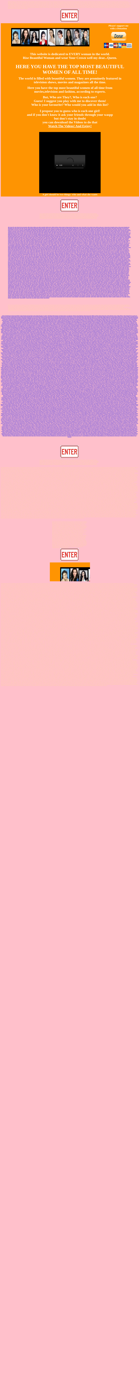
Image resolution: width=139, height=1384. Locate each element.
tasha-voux (69, 292)
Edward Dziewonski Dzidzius (21, 344)
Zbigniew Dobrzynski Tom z (30, 435)
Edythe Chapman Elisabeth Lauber (80, 344)
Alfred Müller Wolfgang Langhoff (107, 318)
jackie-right (123, 255)
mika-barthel (102, 274)
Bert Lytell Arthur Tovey (46, 325)
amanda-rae (53, 229)
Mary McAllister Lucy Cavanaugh (60, 395)
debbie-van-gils (103, 246)
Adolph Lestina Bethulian (78, 315)
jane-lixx (99, 256)
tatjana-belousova (75, 292)
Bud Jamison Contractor (59, 329)
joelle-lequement (28, 259)
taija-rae (96, 291)
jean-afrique (29, 257)
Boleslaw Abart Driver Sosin (92, 328)
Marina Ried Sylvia (114, 393)
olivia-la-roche (30, 279)
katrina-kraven (89, 261)
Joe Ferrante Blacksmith (109, 376)
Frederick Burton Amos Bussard (86, 352)
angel (59, 230)
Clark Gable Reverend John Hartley (117, 334)
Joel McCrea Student (128, 376)
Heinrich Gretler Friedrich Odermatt (48, 364)
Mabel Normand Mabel (85, 389)
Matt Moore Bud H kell (27, 396)
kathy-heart (58, 261)
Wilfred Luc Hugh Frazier (88, 430)
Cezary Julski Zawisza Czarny (13, 331)
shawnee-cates (24, 287)
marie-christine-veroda (87, 270)
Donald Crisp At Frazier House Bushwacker (73, 339)
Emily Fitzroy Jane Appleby (67, 347)
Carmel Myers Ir (88, 330)
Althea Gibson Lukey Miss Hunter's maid (110, 319)
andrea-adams (35, 230)
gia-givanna (27, 252)
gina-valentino (66, 252)
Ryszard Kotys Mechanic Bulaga (26, 415)
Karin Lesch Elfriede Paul (26, 381)
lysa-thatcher (72, 269)
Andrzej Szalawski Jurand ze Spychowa (66, 320)
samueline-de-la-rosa (19, 285)
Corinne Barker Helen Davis (31, 337)
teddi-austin (109, 292)
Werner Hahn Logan (17, 430)
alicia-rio (92, 228)
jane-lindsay (94, 256)
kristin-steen (38, 265)
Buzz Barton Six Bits (132, 329)
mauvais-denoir (24, 273)
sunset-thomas (86, 289)
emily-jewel (32, 250)
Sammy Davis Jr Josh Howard (128, 415)
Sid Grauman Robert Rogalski (127, 416)
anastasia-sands (29, 230)
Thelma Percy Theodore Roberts (47, 422)
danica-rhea (110, 245)
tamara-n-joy (121, 291)
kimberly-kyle (127, 263)
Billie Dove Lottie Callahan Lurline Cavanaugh (30, 326)
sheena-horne (41, 287)
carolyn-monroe (126, 238)
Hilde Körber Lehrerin (32, 367)
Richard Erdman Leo (110, 408)
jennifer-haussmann (91, 257)
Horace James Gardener (95, 367)
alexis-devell (36, 228)
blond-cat (85, 235)
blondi (88, 235)
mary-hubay (115, 272)
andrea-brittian (41, 230)
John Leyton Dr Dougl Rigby (81, 377)
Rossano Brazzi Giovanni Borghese (56, 413)
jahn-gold (46, 256)
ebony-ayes (38, 249)
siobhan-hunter (36, 288)
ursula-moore (22, 295)
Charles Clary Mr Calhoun (71, 331)
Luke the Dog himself (98, 388)
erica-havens (59, 250)
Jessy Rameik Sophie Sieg (108, 375)
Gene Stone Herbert (84, 353)
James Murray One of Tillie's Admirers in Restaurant (78, 372)
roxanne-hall (10, 284)
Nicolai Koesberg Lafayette (112, 401)
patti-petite (43, 281)
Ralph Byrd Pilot (72, 406)
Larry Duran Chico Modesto (108, 384)
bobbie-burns (107, 235)
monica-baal (98, 275)
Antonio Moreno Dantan (24, 322)
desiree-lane (84, 247)
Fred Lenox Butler (26, 352)
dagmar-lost (86, 245)
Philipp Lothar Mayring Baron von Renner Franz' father (38, 406)
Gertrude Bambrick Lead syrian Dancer (41, 357)
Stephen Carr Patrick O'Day (110, 418)
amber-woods (104, 229)
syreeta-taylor (68, 291)
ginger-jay (72, 252)
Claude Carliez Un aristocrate (7, 335)
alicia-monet (88, 228)
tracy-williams (96, 294)
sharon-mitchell (127, 286)
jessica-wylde (102, 258)
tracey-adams (67, 294)
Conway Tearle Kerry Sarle (19, 337)
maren (23, 270)
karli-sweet (116, 260)
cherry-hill (84, 240)
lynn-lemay (52, 269)
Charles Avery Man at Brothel (49, 331)
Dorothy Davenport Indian (21, 340)
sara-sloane (124, 285)
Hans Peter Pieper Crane (129, 360)
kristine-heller (33, 265)
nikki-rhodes (52, 278)
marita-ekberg (65, 272)
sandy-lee (52, 285)
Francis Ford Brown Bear (51, 350)
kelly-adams (28, 263)
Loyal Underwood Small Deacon (18, 388)
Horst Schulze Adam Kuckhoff (127, 367)
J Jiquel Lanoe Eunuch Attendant (8, 370)
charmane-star (37, 240)
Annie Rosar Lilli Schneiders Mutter (124, 321)
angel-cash (80, 230)
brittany (102, 236)
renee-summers (41, 283)
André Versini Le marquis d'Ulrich (38, 320)
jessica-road (96, 258)
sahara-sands (101, 284)
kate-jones (23, 261)
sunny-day (81, 289)
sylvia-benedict (42, 291)
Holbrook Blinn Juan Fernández (69, 367)
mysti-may (74, 276)
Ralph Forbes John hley (81, 406)
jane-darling (84, 256)
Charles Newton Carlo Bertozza (108, 332)
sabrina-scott (81, 284)
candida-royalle (115, 237)
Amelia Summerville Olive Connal (126, 319)
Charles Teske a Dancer (63, 333)
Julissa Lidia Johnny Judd (91, 380)
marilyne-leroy (24, 272)
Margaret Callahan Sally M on (94, 392)
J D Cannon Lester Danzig (43, 370)
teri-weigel (25, 293)
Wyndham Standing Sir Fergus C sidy (74, 434)
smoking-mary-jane (66, 288)
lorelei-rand (115, 268)
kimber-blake (108, 263)
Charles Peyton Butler (120, 332)
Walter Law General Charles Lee (130, 427)
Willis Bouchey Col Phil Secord (71, 433)
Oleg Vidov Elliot (120, 402)
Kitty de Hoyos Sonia (42, 384)
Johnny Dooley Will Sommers (73, 378)
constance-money (44, 244)
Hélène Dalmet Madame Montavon (69, 365)
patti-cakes (38, 281)
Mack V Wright (13, 390)
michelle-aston (58, 274)
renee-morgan (30, 283)
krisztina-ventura (44, 265)
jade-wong (42, 256)
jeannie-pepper (62, 257)
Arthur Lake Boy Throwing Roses (22, 323)
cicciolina (124, 241)
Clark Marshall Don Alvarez (131, 334)
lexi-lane (65, 267)
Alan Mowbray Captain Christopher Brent (75, 316)
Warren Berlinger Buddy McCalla (60, 429)
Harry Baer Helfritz (30, 361)
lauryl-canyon (123, 266)
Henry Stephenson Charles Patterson (45, 366)
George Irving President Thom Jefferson (116, 355)
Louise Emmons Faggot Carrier (127, 387)
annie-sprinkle (113, 231)
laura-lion (57, 266)
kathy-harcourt (52, 261)
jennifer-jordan (104, 257)
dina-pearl (62, 248)
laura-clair (47, 266)
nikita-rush (22, 278)
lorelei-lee (111, 268)
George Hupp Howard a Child (101, 355)
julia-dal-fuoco (88, 259)
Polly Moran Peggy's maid (63, 406)
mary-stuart (126, 272)
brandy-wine (30, 236)
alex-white (66, 228)
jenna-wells (84, 257)
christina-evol (79, 241)
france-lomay (74, 251)
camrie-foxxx (100, 237)
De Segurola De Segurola (46, 338)
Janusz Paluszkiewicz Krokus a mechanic (26, 374)
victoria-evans (25, 296)
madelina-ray (77, 269)
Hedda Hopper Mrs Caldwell (129, 362)
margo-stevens (39, 270)
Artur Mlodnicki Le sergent (71, 323)
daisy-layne (91, 245)
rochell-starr (110, 283)
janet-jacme (104, 256)
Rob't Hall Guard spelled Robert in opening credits (41, 412)
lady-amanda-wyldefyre (115, 265)
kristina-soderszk (26, 265)
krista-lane (100, 264)
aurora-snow (29, 233)
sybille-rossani (36, 291)
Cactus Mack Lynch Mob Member (24, 330)
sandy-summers (79, 285)
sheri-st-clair (73, 287)
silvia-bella (117, 287)
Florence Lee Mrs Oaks (120, 349)
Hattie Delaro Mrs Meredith (116, 362)
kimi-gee (21, 264)
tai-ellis (93, 291)
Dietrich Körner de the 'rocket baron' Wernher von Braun (17, 339)
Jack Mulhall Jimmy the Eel (108, 370)
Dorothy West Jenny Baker (113, 340)
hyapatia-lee (48, 255)
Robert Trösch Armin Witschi (123, 411)
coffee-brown (18, 244)
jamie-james (56, 256)
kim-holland (16, 264)
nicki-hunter (59, 277)
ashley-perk (94, 232)
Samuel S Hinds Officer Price (21, 416)
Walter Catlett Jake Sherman (90, 427)
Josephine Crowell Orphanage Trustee (92, 379)
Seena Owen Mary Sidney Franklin (100, 416)
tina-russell (25, 294)
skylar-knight (42, 288)
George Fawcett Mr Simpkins (35, 355)
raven (93, 282)
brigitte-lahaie (84, 236)
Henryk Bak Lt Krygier (86, 366)
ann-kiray (118, 231)
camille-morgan (94, 237)
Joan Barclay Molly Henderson (62, 376)
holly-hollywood (18, 255)
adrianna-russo (75, 227)
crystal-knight (17, 245)
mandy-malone (118, 269)
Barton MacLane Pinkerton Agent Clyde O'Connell (56, 324)
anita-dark (49, 231)
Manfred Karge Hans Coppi (18, 392)
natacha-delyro (11, 277)
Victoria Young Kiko (114, 425)
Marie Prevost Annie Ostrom (93, 393)
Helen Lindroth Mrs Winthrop (25, 365)
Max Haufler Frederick (106, 396)
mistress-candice (59, 275)
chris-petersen (31, 241)
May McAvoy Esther (38, 397)
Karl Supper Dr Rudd (71, 381)
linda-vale (124, 267)
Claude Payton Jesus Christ (19, 335)
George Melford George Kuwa (23, 356)
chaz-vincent (55, 240)
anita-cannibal (44, 231)
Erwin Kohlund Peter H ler (52, 348)
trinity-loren (112, 294)
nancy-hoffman (121, 276)
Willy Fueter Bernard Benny (91, 433)
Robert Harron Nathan (30, 411)
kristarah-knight (118, 264)
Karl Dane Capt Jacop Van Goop (38, 381)
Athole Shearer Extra (92, 323)
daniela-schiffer (122, 245)
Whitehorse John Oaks (54, 430)
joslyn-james (77, 259)
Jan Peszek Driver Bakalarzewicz (109, 372)
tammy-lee (18, 292)
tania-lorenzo (30, 292)
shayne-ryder (35, 287)
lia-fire (78, 267)
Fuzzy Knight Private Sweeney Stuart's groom (22, 353)
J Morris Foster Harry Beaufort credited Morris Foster (26, 370)
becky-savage (28, 235)
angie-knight (28, 231)
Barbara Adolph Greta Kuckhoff (103, 323)
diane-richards (26, 248)
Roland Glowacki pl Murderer (94, 412)
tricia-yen (108, 294)
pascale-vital (112, 279)
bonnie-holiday (113, 235)
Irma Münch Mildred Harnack (57, 369)
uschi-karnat (27, 295)
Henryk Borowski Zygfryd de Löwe (98, 366)
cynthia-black (60, 245)
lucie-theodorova (30, 269)
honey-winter (38, 255)
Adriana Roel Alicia (103, 315)
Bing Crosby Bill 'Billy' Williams (84, 326)
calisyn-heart (66, 237)
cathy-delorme (69, 239)
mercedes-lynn (21, 274)
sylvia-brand (54, 291)
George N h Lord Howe (35, 356)
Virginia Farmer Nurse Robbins (16, 426)
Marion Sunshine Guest (29, 394)
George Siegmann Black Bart (72, 356)
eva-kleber (117, 250)
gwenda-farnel (25, 254)
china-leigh (113, 240)
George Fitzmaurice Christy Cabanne (63, 355)
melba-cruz (79, 273)
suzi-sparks (21, 291)
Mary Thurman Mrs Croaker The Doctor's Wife (102, 395)
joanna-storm (10, 259)
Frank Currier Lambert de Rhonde (125, 350)
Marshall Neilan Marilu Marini (76, 394)
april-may (22, 232)
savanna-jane (45, 286)
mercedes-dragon (14, 274)
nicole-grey (85, 277)
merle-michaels (27, 274)
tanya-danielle (41, 292)
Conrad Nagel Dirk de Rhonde (105, 335)
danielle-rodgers (34, 246)
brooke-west (22, 237)
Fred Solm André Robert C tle (56, 352)
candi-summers (128, 237)
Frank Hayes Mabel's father (16, 351)
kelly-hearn (42, 263)
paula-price (65, 281)
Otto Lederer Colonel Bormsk (62, 403)
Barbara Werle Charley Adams (18, 324)
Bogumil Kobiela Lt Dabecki (67, 328)
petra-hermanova (100, 281)
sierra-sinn (98, 287)
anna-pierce (68, 231)
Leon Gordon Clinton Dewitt (58, 385)
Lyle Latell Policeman (128, 388)
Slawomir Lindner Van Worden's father (103, 417)
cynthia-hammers (73, 245)
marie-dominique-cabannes (106, 270)
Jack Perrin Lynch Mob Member (31, 371)
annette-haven (107, 231)
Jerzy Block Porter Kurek (59, 375)
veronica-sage (117, 295)
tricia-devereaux (102, 294)
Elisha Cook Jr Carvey (40, 346)
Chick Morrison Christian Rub (98, 333)
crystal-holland (11, 245)
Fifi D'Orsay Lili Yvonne (41, 349)
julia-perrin (109, 259)
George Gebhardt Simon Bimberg (78, 355)
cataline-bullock (33, 239)
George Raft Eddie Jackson (59, 356)
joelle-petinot (35, 259)
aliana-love (71, 228)
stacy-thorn (18, 289)
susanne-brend (103, 289)
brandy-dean (14, 236)
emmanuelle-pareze (39, 250)
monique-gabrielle (35, 276)
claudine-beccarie (105, 242)
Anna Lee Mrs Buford (123, 320)
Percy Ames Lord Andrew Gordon (61, 405)
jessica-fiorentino (73, 258)
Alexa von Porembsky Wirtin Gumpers (46, 318)
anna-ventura (74, 231)
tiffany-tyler (103, 293)
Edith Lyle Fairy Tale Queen (19, 343)
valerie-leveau (37, 295)
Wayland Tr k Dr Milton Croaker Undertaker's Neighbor (92, 429)
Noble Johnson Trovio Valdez (40, 402)
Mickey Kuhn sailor (130, 397)
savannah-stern (40, 286)
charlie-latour (17, 240)
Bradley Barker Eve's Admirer (7, 329)
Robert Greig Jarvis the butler (20, 411)
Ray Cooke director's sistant (15, 407)
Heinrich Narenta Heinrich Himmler (63, 364)
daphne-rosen (55, 246)
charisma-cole (11, 240)
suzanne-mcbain (119, 289)
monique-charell (20, 276)
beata (12, 235)
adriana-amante (62, 227)
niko (72, 278)
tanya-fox (46, 292)
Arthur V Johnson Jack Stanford (59, 323)
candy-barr (16, 238)
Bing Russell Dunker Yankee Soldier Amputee (100, 326)
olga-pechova (123, 278)
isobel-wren (109, 255)
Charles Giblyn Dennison (82, 331)
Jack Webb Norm (62, 371)
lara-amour (26, 266)
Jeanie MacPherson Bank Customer (12, 375)
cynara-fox (48, 245)
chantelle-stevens (121, 239)
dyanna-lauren (32, 249)
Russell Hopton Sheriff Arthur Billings (80, 414)
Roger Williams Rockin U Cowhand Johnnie (78, 412)
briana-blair (52, 236)
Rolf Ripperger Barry (104, 412)
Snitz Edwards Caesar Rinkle (128, 417)
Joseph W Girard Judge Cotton (77, 379)
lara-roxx (30, 266)
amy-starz (17, 230)
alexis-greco (48, 228)
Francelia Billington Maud (28, 350)
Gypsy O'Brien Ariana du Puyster (131, 359)
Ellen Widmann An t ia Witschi (62, 346)
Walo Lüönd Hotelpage (79, 427)
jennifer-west (13, 258)
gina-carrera (41, 252)
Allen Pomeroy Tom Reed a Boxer (95, 319)
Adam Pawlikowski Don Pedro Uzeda (28, 315)
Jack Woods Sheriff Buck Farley (72, 371)
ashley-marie (83, 232)
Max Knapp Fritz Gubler (131, 396)
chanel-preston (97, 239)
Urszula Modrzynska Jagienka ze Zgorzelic (11, 425)
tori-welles (62, 294)
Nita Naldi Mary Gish (29, 402)
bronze (122, 236)
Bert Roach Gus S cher (55, 325)
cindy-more (26, 242)
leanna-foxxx (24, 267)
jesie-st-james (43, 258)
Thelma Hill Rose (36, 422)
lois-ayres (82, 268)
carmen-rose (74, 238)
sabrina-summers (87, 284)
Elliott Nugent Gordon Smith (89, 346)
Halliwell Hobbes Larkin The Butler (22, 360)
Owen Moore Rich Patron (88, 403)
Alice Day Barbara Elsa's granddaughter (39, 319)
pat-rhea (122, 279)
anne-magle (97, 231)
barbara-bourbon (81, 233)
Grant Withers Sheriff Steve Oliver (63, 358)
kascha (9, 261)
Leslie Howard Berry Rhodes (99, 385)
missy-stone (43, 275)
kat (16, 261)
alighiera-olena (104, 228)
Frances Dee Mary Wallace (39, 350)
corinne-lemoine (67, 244)
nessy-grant (51, 277)
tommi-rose (36, 294)
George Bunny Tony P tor (125, 353)
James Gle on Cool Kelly (10, 372)
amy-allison (125, 229)
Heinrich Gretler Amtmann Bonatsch (32, 364)
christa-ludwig (51, 241)
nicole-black (80, 277)
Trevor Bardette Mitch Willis (17, 424)
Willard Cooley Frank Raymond (122, 430)
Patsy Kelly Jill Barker (22, 404)
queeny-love (46, 282)
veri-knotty (88, 295)
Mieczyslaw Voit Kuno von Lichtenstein (34, 398)
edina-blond (43, 249)
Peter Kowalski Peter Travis (115, 405)
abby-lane (10, 227)
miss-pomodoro (29, 275)
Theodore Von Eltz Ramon (93, 422)
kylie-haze (83, 265)
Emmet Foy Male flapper (78, 347)
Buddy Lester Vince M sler (79, 329)
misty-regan (81, 275)
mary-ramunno (121, 272)
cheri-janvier (74, 240)
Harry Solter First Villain (80, 362)
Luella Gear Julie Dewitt (70, 388)
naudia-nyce (41, 277)
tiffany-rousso (86, 293)
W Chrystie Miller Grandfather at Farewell (101, 426)
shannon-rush (104, 286)
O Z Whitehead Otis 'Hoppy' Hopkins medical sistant (106, 402)
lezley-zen (75, 267)
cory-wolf (82, 244)
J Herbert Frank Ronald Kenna (131, 369)
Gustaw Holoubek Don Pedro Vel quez (71, 359)
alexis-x (58, 228)
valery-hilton (43, 295)
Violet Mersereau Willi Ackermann (126, 425)
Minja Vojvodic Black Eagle (12, 399)
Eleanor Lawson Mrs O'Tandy (130, 344)
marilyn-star (46, 272)
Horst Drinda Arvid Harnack (106, 367)
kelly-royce (62, 263)
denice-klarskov (49, 247)
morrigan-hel (56, 276)
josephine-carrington (70, 259)
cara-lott (36, 238)
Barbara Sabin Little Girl (6, 324)
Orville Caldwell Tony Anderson (33, 403)
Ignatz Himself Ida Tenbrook (110, 368)
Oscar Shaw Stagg (52, 403)
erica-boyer (49, 250)
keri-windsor (82, 263)
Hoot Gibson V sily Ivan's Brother (83, 367)
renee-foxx (19, 283)
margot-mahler (46, 270)
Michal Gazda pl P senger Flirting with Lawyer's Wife (115, 397)
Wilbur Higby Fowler (78, 430)
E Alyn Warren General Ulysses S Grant (129, 341)
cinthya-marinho (43, 242)
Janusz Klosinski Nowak (12, 374)
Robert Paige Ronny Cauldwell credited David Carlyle (95, 411)
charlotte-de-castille (30, 240)
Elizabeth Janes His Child (50, 346)
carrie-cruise (10, 239)
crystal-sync (33, 245)
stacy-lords (119, 288)
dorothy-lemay (126, 248)
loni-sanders (101, 268)
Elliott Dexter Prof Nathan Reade (75, 346)
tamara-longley (115, 291)
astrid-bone (10, 233)
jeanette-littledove (35, 257)
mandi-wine (106, 269)
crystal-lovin (28, 245)
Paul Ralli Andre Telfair (94, 404)
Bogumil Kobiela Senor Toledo (80, 328)
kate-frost (19, 261)
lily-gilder (100, 267)
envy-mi (45, 250)
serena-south (72, 286)
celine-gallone (91, 239)
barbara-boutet (88, 233)
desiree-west (90, 247)
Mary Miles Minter (72, 395)
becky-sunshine (34, 235)
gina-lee (56, 252)
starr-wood (27, 289)
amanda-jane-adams (47, 229)
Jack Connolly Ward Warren (65, 370)
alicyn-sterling (98, 228)
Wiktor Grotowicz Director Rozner (66, 430)
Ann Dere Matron (115, 320)
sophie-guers (107, 288)
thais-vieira (48, 293)
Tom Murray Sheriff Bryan (122, 423)
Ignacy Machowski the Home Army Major (95, 368)
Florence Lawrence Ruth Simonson (108, 349)
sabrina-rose (75, 284)
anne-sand (102, 231)
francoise (84, 251)
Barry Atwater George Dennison (31, 324)
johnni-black (40, 259)
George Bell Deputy (116, 353)
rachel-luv (62, 282)
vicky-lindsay (14, 296)
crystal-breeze (120, 244)
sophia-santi (86, 288)
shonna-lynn (83, 287)
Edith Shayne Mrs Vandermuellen (49, 343)
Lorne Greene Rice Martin (66, 387)
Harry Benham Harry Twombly (40, 361)
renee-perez (35, 283)
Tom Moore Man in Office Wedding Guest (108, 423)
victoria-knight (36, 296)
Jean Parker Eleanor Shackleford (99, 374)
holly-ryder (33, 255)
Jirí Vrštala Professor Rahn (34, 376)
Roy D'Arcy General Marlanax (82, 413)
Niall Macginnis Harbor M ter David (90, 401)
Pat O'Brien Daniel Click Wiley (112, 403)
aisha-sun (101, 227)
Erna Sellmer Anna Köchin (129, 347)
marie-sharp (10, 272)
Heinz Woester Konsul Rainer (101, 364)
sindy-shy (31, 288)
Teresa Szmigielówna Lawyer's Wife (9, 422)
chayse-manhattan (49, 240)
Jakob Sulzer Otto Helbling (118, 371)
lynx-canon (67, 269)
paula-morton (60, 281)
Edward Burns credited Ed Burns (117, 343)
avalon (54, 233)
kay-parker (116, 261)
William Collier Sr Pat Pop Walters (104, 431)
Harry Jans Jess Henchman (110, 361)
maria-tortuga (65, 270)
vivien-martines (82, 296)
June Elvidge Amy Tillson (102, 380)
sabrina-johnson (53, 284)
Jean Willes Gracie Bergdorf (112, 374)
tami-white (10, 292)
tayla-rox (100, 292)
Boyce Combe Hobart (118, 328)
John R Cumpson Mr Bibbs (24, 378)
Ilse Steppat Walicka (129, 368)
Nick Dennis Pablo (102, 401)
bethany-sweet (54, 235)
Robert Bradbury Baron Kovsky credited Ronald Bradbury (67, 409)
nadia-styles (85, 276)
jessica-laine (86, 258)
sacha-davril (93, 284)
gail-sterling (121, 251)
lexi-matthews (70, 267)
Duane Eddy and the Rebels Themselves (105, 341)
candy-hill (20, 238)
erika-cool (78, 250)
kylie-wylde (87, 265)
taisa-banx (100, 291)
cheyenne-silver (103, 240)
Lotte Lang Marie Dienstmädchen (79, 387)
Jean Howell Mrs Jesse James (86, 374)
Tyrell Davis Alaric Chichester (68, 424)
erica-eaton (54, 250)
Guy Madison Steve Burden (118, 359)
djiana (77, 248)
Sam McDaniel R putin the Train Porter (114, 415)
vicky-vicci (19, 296)
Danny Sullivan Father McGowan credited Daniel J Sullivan (107, 337)
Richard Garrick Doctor (120, 408)
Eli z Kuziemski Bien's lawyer (18, 346)
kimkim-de (25, 264)
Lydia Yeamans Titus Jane (118, 388)
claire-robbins (53, 242)
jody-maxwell (22, 259)
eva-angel (104, 250)
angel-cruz (85, 230)
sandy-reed (62, 285)
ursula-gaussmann (15, 295)
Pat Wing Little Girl (123, 403)
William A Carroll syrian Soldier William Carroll (40, 431)
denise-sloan (67, 247)
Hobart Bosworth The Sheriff (44, 367)
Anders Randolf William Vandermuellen (22, 320)
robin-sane (105, 283)
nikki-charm (26, 278)
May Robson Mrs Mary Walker (49, 397)
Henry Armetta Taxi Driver (97, 365)
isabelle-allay (91, 255)
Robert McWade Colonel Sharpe (42, 411)
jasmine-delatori (115, 256)
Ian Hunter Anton (39, 368)
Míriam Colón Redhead (22, 399)
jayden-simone (122, 256)
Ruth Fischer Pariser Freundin (126, 414)
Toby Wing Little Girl (55, 423)
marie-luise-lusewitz (125, 270)
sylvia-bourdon (49, 291)
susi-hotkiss (113, 289)
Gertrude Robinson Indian (54, 357)
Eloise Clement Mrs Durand (113, 346)
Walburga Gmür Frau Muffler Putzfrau (45, 427)
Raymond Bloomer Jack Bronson (56, 407)
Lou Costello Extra (90, 387)
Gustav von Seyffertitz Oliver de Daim (54, 359)
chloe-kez (10, 241)
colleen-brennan (24, 244)
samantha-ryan (118, 284)
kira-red (54, 264)
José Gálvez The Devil (112, 378)
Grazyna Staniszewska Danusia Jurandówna (80, 358)
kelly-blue (33, 263)
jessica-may (91, 258)
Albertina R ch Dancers (6, 318)
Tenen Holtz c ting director (99, 421)
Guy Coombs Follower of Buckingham (104, 359)
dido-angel (42, 248)
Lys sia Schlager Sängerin (30, 389)
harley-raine (35, 254)
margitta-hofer (33, 270)
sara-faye (93, 285)
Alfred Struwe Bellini (26, 319)
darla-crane (68, 246)
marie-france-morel (116, 270)
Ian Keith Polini (46, 368)
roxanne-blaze (127, 283)
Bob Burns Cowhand (123, 326)
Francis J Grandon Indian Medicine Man (64, 350)
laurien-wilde (112, 266)
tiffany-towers (98, 293)
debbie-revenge (97, 246)
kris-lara (95, 264)
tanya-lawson (55, 292)
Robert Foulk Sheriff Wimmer (123, 409)
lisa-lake (34, 268)
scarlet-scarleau (52, 286)
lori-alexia (127, 268)
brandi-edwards (123, 235)
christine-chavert (98, 241)
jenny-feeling (21, 258)
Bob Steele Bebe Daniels (24, 328)
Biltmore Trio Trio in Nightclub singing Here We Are (66, 326)
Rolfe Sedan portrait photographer (130, 412)
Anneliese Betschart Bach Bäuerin (64, 321)
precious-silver (29, 282)
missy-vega (48, 275)
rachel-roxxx (67, 282)
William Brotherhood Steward (76, 431)
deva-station (95, 247)
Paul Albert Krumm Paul (32, 404)
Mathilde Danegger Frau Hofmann (15, 396)
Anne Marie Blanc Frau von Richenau (79, 321)
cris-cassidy (104, 244)
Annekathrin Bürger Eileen (51, 321)
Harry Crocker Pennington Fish (64, 361)
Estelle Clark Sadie (63, 348)
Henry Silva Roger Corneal (32, 366)
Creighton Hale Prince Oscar (68, 337)
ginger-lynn (80, 252)
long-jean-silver (91, 268)
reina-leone (128, 282)
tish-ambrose (31, 294)
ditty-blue (66, 248)
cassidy (21, 239)
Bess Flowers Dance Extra (101, 325)
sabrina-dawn (41, 284)
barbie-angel (115, 233)
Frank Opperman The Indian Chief (66, 351)
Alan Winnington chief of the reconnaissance (93, 316)
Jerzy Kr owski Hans (84, 375)
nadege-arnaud (80, 276)
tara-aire (64, 292)
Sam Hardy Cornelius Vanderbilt (99, 415)
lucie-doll (25, 269)
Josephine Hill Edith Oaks (105, 379)
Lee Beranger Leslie (18, 385)
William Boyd (67, 431)
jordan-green (52, 259)
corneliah (72, 244)
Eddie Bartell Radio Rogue (86, 342)
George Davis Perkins (24, 355)
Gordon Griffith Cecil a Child (34, 358)
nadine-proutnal (97, 276)
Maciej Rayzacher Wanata (110, 389)
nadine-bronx (91, 276)
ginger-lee (76, 252)
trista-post (121, 294)
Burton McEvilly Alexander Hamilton (120, 329)
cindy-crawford (20, 242)
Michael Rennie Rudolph (98, 397)
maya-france (40, 273)
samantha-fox (112, 284)
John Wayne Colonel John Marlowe (47, 378)
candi (111, 237)
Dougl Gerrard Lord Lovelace (15, 341)
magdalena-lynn (90, 269)
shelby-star (52, 287)
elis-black (98, 249)
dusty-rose (27, 249)
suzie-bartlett (10, 291)
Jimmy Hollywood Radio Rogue (22, 376)
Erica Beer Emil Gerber (118, 347)
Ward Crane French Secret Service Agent (44, 429)
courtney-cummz (91, 244)
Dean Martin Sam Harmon (57, 338)
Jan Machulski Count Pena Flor (95, 372)
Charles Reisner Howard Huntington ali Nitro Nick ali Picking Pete (16, 333)
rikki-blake (59, 283)
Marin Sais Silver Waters (104, 393)
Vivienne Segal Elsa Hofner (52, 426)
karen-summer (94, 260)
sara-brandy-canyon (87, 285)
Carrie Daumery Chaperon (108, 330)
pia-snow (123, 281)
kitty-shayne (79, 264)
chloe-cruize (122, 240)
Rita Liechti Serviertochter (27, 409)
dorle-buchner (119, 248)
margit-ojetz (27, 270)
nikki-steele (63, 278)
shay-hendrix (29, 287)
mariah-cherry (52, 270)
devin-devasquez (101, 247)
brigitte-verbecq (97, 236)
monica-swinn (104, 275)
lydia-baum (42, 269)
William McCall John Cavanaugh (114, 432)
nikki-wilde (68, 278)
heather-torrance (92, 254)
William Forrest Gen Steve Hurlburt (15, 432)
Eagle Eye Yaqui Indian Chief (22, 342)
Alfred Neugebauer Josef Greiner (121, 318)
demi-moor (43, 247)
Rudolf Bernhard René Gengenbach (118, 413)
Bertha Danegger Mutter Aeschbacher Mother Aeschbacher (73, 325)
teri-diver (21, 293)
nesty (55, 277)
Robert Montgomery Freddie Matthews (76, 411)
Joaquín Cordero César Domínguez (86, 376)
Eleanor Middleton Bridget (6, 346)
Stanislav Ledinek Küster (30, 418)
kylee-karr (62, 265)
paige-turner (60, 279)
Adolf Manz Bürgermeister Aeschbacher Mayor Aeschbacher (59, 315)
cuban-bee (43, 245)
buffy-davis (35, 237)
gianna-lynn (32, 252)
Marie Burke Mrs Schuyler (68, 393)
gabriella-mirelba (99, 251)
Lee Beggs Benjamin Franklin (7, 385)
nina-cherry (75, 278)
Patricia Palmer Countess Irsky (11, 404)
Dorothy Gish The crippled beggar (34, 340)
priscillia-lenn (35, 282)
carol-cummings (91, 238)
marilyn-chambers (17, 272)
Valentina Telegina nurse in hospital (27, 425)
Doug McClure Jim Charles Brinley (126, 340)
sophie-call (91, 288)
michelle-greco (71, 274)
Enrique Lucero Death (108, 347)
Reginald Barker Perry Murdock (111, 407)
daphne (50, 246)
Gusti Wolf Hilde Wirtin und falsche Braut (87, 359)
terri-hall (34, 293)
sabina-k (27, 284)
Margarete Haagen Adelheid (122, 392)
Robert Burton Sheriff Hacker (99, 409)
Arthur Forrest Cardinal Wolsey (123, 322)
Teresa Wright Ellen (21, 422)
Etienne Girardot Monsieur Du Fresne (74, 348)
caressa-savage (42, 238)
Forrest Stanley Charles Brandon (16, 350)
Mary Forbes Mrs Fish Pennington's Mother (18, 395)
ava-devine (46, 233)
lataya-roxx (40, 266)
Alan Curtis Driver (49, 316)
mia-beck (38, 274)
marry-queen (89, 272)
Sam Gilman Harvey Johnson (86, 415)
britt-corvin (113, 236)
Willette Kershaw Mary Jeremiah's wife (21, 431)
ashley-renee (99, 232)
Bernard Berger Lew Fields (34, 325)
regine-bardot (117, 282)
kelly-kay (47, 263)
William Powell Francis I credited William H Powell (21, 433)
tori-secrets (52, 294)
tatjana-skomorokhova (83, 292)
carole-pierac (107, 238)
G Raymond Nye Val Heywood (39, 353)
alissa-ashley (119, 228)
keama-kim (126, 261)
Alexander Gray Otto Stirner (75, 318)
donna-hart (108, 248)
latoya (44, 266)
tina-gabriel (12, 294)
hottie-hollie (43, 255)
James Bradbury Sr (128, 371)
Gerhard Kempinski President (8, 357)
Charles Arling (39, 331)
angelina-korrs (124, 230)
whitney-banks (100, 296)
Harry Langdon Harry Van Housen (13, 362)
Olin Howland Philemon (129, 402)
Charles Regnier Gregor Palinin (131, 332)
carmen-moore (69, 238)
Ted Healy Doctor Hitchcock (88, 421)
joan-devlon (126, 258)
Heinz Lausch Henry (75, 364)
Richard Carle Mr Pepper (75, 408)
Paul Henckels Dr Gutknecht (44, 404)
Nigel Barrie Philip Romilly (123, 401)
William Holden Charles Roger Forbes (58, 432)
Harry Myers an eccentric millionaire (28, 362)
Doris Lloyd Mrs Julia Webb (132, 339)
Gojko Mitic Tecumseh (7, 358)
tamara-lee (110, 291)
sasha (128, 285)
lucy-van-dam (37, 269)
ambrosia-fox (109, 229)
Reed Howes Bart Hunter (99, 407)
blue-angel (92, 235)
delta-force (34, 247)
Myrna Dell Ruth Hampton (114, 399)
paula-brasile (48, 281)
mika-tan (107, 274)
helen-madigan (112, 254)
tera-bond (120, 292)
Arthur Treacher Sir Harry (47, 323)
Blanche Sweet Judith (114, 326)
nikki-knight (41, 278)
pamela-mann (85, 279)
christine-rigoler (112, 241)
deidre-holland (11, 247)
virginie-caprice (68, 296)
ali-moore (109, 228)
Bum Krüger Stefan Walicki (106, 329)
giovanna (91, 252)
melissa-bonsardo (92, 273)
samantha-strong (11, 285)
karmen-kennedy (121, 260)
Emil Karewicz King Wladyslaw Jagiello (40, 347)
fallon (36, 251)
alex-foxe (26, 228)
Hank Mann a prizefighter (50, 360)
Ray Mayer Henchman (25, 407)
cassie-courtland (26, 239)
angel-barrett (75, 230)
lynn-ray (57, 269)
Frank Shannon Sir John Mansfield (92, 351)
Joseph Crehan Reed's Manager (24, 379)
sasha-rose (22, 286)
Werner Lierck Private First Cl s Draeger (29, 430)
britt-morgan (118, 236)
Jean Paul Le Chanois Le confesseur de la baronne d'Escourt (32, 375)
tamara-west (126, 291)
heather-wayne (99, 254)
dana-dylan (101, 245)
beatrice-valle (22, 235)
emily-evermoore (20, 250)
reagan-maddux (97, 282)
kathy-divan (46, 261)
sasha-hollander (11, 286)
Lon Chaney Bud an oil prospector (53, 387)
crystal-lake (22, 245)
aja (104, 227)
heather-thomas (86, 254)
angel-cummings (90, 230)
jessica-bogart (61, 258)
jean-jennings (51, 257)
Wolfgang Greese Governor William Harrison (47, 434)
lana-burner (13, 266)
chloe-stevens (15, 241)
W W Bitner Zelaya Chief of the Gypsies (17, 427)
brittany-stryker (107, 236)
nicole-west (119, 277)
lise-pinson (50, 268)
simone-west (15, 288)
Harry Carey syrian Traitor (52, 361)
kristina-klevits (19, 265)
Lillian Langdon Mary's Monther (76, 386)
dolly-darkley (82, 248)
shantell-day (109, 286)
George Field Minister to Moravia (48, 355)
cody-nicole (12, 244)
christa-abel (45, 241)
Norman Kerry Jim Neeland (73, 402)
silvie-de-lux (126, 287)
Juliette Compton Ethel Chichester (79, 380)
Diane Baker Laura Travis (106, 338)
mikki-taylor (112, 274)
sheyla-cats (79, 287)
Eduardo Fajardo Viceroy (104, 343)
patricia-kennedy (18, 281)
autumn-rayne (41, 233)
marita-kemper (71, 272)
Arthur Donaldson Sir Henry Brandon (100, 322)
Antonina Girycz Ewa (14, 322)
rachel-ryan (72, 282)
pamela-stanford (92, 279)
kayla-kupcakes (110, 261)
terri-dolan (30, 293)
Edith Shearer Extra (60, 343)
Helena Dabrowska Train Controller (54, 365)
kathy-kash (63, 261)
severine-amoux (78, 286)
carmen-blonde (54, 238)
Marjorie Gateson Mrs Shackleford (41, 394)
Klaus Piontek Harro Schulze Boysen (67, 384)
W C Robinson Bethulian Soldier (85, 426)
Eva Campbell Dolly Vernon (122, 348)
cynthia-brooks (67, 245)
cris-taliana (115, 244)
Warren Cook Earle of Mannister (73, 429)
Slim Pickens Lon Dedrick (116, 417)
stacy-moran (124, 288)
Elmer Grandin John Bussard (101, 346)
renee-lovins (24, 283)
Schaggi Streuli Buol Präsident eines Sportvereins (49, 416)
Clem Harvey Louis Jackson (57, 335)
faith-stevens (32, 251)
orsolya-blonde (55, 279)
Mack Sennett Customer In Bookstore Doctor (125, 389)
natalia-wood (17, 277)
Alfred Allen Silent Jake (87, 318)
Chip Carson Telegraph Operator (111, 333)
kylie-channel (78, 265)
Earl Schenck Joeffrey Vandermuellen (36, 342)
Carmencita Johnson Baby (97, 330)
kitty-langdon (64, 264)
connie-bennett (31, 244)
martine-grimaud (95, 272)
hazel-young (45, 254)
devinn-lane (107, 247)
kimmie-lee (35, 264)
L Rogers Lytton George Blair (96, 384)
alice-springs (76, 228)
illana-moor (63, 255)
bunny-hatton (50, 237)
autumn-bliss (34, 233)
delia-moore (23, 247)
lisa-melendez (39, 268)
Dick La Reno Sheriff (126, 338)
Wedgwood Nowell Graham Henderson (112, 429)
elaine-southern (66, 249)
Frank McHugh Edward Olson (52, 351)
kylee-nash (67, 265)
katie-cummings (68, 261)
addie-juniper (30, 227)
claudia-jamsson (72, 242)
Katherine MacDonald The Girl (16, 383)
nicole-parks (96, 277)
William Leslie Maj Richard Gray (100, 432)
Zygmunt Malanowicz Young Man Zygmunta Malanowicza (93, 435)
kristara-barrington (111, 264)
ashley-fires (67, 232)
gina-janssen (51, 252)
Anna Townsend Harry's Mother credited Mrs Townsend (21, 321)
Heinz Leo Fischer (111, 364)
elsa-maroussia (126, 249)
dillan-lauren (47, 248)
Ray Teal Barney (45, 407)
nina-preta (91, 278)
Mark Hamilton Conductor (64, 394)
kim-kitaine (30, 264)
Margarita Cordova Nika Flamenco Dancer (24, 393)
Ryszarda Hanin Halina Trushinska (40, 415)
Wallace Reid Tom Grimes (69, 427)
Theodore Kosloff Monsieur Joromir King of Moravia (77, 422)
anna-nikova (63, 231)
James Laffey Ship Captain (52, 372)
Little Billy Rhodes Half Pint (40, 387)
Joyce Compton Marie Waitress (117, 379)
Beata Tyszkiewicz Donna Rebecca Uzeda (99, 324)
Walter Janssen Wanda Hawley (102, 427)
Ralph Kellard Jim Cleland (106, 406)
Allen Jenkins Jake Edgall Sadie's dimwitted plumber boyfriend (75, 319)
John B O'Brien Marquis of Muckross (16, 377)
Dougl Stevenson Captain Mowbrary (40, 341)
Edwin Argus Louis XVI (68, 344)
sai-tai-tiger (107, 284)
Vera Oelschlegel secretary (52, 425)
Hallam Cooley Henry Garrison (8, 360)
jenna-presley (79, 257)
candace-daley (107, 237)
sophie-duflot (96, 288)
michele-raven (51, 274)
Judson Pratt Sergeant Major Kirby (26, 380)
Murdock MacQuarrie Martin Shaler (101, 399)
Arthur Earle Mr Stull (112, 322)
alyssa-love (16, 229)
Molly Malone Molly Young (64, 399)
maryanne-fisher (109, 272)
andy (56, 230)
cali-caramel (61, 237)
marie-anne (70, 270)
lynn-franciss (47, 269)
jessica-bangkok (54, 258)
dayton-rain (84, 246)
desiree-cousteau (73, 247)
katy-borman (94, 261)
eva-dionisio (108, 250)
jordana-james (46, 259)
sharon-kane (121, 286)
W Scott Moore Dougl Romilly (116, 426)
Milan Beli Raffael (66, 398)
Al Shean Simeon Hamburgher (26, 316)
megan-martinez (52, 273)
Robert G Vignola (133, 409)
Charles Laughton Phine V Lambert (64, 332)
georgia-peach (15, 252)
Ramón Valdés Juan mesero (128, 406)
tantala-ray (35, 292)
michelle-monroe (91, 274)
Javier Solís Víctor (38, 374)
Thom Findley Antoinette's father (124, 422)
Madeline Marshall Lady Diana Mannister (65, 390)
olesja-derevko (107, 278)
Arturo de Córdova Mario (82, 323)
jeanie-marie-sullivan (44, 257)
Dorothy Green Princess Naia (47, 340)
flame (56, 251)
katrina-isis (83, 261)
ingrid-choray (73, 255)
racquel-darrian (83, 282)
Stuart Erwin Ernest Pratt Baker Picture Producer (53, 420)
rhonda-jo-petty (53, 283)
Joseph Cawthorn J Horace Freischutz (9, 379)
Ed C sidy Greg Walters (63, 342)
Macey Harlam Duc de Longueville (98, 389)
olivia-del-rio (19, 279)
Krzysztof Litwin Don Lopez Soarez (82, 384)
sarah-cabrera (103, 285)
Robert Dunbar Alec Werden (111, 409)
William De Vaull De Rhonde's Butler (119, 431)
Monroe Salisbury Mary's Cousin (77, 399)
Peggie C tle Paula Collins (30, 405)
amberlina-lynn (76, 229)
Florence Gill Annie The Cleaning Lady (76, 349)
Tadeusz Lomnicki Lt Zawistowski (75, 421)
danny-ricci (40, 246)
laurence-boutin (89, 266)
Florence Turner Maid (130, 349)
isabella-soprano (85, 255)
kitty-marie (75, 264)
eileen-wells (60, 249)
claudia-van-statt (92, 242)
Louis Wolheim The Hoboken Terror (101, 387)
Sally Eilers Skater (65, 415)
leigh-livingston (34, 267)
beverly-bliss (59, 235)
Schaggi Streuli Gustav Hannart (65, 416)
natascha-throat (30, 277)
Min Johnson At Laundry (125, 398)
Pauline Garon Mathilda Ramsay (131, 404)
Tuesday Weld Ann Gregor (40, 424)
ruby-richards (22, 284)
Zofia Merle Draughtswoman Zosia (74, 435)
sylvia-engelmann (61, 291)
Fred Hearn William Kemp (16, 352)
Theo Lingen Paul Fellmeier (59, 422)
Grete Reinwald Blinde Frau (95, 358)
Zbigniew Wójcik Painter (41, 435)
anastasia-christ (22, 230)
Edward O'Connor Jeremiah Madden (54, 344)
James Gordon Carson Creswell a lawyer (23, 372)
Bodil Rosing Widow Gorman (55, 328)
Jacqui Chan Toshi (93, 371)
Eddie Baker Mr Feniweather (74, 342)
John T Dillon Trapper (35, 378)
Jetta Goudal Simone (118, 375)
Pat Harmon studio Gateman (100, 403)
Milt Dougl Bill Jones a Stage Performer (99, 398)
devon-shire (113, 247)
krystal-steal (57, 265)
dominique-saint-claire (101, 248)
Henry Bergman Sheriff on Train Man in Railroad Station (125, 365)
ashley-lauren (72, 232)
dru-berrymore (22, 249)
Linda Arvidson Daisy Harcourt (120, 386)
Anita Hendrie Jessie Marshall (94, 320)
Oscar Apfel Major (44, 403)
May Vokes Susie (59, 397)
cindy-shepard (32, 242)
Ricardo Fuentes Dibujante (51, 408)
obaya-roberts (101, 278)
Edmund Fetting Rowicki (69, 343)
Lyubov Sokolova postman (41, 389)
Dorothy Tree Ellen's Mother (84, 340)
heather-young (105, 254)
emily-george (27, 250)
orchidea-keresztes (48, 279)
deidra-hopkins (126, 246)
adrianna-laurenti (68, 227)
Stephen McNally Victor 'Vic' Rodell (124, 418)
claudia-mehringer (79, 242)
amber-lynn (81, 229)
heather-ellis (57, 254)
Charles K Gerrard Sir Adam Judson (12, 332)
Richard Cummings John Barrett (99, 408)
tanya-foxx (50, 292)
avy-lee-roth (64, 233)
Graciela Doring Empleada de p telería (48, 358)
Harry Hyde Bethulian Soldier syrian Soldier (95, 361)
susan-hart (98, 289)
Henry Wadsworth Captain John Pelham (72, 366)
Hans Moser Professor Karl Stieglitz (116, 360)
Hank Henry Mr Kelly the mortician (37, 360)
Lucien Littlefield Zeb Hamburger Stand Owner (45, 388)
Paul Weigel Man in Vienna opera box (107, 404)
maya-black (35, 273)
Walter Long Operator (6, 429)
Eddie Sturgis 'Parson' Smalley (98, 342)
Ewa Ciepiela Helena (21, 349)
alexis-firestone (42, 228)
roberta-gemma (78, 283)
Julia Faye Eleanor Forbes (39, 380)
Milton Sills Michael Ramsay (114, 398)
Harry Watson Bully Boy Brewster (93, 362)
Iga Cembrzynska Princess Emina (68, 368)
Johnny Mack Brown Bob (85, 378)
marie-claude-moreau (96, 270)
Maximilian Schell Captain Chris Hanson (9, 397)
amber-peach (93, 229)
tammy (14, 292)
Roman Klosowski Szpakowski (7, 413)
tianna (56, 293)
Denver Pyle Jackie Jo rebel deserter (93, 338)
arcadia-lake (30, 232)
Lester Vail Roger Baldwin (110, 385)
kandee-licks (73, 260)
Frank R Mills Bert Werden (78, 351)
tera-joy (127, 292)
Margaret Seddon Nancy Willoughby (108, 392)
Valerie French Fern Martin (40, 425)
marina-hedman (53, 272)
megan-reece (58, 273)
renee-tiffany (47, 283)
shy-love (93, 287)
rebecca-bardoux (104, 282)
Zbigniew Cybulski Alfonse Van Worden (16, 435)
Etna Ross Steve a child (87, 348)
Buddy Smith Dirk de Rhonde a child (93, 329)
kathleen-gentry (34, 261)
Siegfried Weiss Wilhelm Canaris (43, 417)
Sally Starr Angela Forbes (74, 415)
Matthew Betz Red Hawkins (38, 396)
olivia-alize (13, 279)
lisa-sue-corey (45, 268)
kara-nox (89, 260)
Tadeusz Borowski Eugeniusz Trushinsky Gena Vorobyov (24, 421)
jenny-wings (32, 258)
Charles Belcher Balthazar (60, 331)
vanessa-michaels (62, 295)
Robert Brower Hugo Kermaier (86, 409)
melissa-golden (107, 273)
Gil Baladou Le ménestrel (75, 357)
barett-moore (125, 233)
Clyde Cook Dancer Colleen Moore (91, 335)
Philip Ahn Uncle (12, 406)
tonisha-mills (41, 294)
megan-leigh (46, 273)
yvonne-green (28, 297)
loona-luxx (106, 268)
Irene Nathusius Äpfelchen (26, 369)
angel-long (19, 231)
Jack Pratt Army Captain (43, 371)
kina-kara (46, 264)
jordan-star (63, 259)
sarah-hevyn (109, 285)
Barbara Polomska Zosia (132, 323)
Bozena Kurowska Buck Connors (130, 328)
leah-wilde (10, 267)
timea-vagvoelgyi (115, 293)
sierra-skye (102, 287)
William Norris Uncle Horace (127, 432)
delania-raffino (17, 247)
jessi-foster (107, 258)
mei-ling (63, 273)
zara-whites (34, 297)
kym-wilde (93, 265)
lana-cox (17, 266)
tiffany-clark (68, 293)
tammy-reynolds (23, 292)
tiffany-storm (92, 293)
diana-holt (119, 247)
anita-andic (34, 231)
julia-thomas (118, 259)
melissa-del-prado (100, 273)
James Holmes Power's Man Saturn (39, 372)
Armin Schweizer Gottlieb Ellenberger (57, 322)
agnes (80, 227)
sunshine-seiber (92, 289)
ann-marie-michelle (125, 231)
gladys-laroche (108, 252)
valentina (32, 295)
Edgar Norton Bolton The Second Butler (129, 342)
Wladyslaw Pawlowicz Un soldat (18, 434)
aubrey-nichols (21, 233)
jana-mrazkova (74, 256)
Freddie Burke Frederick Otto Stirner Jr (71, 352)
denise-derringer (56, 247)
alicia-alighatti (82, 228)
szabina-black (82, 291)
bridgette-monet (64, 236)
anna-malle (58, 231)
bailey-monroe (70, 233)
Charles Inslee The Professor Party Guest (112, 331)
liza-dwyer (61, 268)
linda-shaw (120, 267)
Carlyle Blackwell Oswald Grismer (77, 330)
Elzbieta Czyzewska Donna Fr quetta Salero (15, 347)
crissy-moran (109, 244)
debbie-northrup (90, 246)
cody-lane (126, 242)
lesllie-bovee (55, 267)
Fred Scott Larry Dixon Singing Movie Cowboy (40, 352)
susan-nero (109, 289)
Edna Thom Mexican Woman (93, 343)
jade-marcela (31, 256)
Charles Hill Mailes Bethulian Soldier (95, 331)
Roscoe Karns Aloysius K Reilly (42, 413)
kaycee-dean (104, 261)
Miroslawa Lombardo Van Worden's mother (37, 399)
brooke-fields (10, 237)
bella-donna (48, 235)
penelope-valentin (93, 281)
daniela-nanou (116, 245)
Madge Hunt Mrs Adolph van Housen (93, 390)
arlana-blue (46, 232)
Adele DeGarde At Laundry (41, 315)
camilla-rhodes (88, 237)
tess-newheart (43, 293)
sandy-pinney (57, 285)
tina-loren (17, 294)
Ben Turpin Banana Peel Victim (22, 325)
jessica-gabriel (80, 258)
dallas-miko (96, 245)
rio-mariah (67, 283)
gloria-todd (119, 252)
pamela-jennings (79, 279)
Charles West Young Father (74, 333)
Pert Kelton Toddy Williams (74, 405)
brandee (118, 235)
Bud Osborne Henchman (69, 329)
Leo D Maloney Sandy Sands (28, 385)
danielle (23, 246)
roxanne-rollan (16, 284)
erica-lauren (69, 250)
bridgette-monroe (71, 236)
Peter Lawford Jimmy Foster (127, 405)
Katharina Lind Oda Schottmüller (119, 381)
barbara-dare (94, 233)
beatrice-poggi (16, 235)
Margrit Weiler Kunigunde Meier (56, 393)
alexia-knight (30, 228)
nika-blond (124, 277)
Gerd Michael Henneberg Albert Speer (130, 356)
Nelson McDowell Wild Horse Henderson (74, 401)
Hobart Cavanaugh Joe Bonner (56, 367)
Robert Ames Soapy (37, 409)
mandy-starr (13, 270)
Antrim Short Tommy (34, 322)
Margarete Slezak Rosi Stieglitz (8, 393)
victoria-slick (53, 296)
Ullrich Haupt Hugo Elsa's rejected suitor (115, 424)
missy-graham (38, 275)
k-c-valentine (121, 261)
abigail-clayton (20, 227)
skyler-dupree (53, 288)
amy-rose (13, 230)
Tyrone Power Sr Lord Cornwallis (82, 424)
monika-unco (122, 275)
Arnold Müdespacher (78, 322)
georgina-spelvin (21, 252)
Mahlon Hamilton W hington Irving (128, 390)
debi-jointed (115, 246)
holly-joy (24, 255)
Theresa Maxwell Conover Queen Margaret (108, 422)
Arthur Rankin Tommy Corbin (35, 323)
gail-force (112, 251)
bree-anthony (36, 236)
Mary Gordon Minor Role (33, 395)
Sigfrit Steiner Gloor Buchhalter (57, 417)
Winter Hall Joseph (117, 433)
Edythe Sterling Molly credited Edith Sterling (96, 344)
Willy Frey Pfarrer (81, 433)
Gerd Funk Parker (118, 356)
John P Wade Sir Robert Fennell (126, 377)
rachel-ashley (52, 282)
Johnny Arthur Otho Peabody (61, 378)
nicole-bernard (74, 277)
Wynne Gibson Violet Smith (88, 434)
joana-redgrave (120, 258)
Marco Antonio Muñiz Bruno (74, 392)
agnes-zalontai (90, 227)
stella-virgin (38, 289)
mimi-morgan (118, 274)
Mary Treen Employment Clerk (118, 395)
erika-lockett (89, 250)
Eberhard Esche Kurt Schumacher (51, 342)
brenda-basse (46, 236)
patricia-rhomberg (26, 281)
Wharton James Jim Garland (44, 430)
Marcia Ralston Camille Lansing (61, 392)
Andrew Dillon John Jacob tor (51, 320)
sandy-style (73, 285)
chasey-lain (42, 240)
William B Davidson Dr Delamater (57, 431)
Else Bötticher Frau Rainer (124, 346)
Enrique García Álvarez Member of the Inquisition (93, 347)
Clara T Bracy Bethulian (67, 334)
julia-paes (100, 259)
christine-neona (105, 241)
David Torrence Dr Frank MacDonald (33, 338)
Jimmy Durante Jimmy (10, 376)
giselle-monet (102, 252)
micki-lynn (97, 274)
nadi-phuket (109, 276)
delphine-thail (28, 247)
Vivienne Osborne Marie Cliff (40, 426)
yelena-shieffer (22, 297)
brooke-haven (16, 237)
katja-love (74, 261)
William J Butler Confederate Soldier (74, 432)
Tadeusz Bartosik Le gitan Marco (121, 420)
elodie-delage (120, 249)
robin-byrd (89, 283)
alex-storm (62, 228)
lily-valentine (114, 267)
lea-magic (15, 267)
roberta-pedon (84, 283)
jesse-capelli (48, 258)
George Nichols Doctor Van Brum (47, 356)
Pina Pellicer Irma (53, 406)
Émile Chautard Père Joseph (55, 347)
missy (34, 275)
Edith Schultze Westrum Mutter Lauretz (33, 343)
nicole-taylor (107, 277)
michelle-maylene (84, 274)
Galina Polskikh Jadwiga (62, 353)
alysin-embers (11, 229)
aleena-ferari (107, 227)
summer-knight (70, 289)
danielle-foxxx (28, 246)
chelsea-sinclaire (61, 240)
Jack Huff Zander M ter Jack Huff (95, 370)
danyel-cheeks (46, 246)
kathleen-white (41, 261)
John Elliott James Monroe (51, 377)
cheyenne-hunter (96, 240)
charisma (126, 239)
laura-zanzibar (78, 266)
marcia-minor (19, 270)
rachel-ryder (77, 282)
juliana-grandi (94, 259)
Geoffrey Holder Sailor (93, 353)
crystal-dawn (126, 244)
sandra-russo (47, 285)
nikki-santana (58, 278)
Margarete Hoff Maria (132, 392)
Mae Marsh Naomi (105, 390)
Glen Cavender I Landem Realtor (130, 357)
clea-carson (111, 242)
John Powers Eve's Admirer (13, 378)
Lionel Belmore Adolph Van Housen (26, 387)
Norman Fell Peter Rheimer (61, 402)
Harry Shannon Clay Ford (70, 362)
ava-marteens (58, 233)
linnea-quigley (13, 268)
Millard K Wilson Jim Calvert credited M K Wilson (80, 398)
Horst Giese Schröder (116, 367)
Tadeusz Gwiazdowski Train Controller (44, 421)
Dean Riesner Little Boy (68, 338)
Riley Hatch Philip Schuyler (16, 409)
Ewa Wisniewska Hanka (31, 349)
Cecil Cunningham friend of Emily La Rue (123, 330)
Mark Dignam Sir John (53, 394)
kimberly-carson (114, 263)
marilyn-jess (34, 272)
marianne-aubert (58, 270)
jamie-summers (62, 256)
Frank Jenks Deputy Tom (27, 351)
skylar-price (47, 288)
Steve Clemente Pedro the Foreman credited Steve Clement (15, 420)
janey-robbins (109, 256)
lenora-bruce (43, 267)
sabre (30, 284)
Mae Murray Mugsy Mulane (115, 390)
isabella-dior (79, 255)
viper (64, 296)
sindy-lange (26, 288)
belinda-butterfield (41, 235)
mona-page (90, 275)
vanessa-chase (49, 295)
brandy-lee (20, 236)
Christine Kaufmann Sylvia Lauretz (12, 334)
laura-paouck (72, 266)
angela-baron (62, 230)
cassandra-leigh (16, 239)
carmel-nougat (48, 238)
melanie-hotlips (68, 273)
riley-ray (63, 283)
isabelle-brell (97, 255)
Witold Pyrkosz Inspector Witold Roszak (129, 433)
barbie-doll (120, 233)
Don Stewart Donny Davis (58, 339)
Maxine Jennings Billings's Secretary (26, 397)
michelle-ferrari (64, 274)
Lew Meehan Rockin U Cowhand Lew (16, 386)
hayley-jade (40, 254)
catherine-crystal (47, 239)
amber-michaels (87, 229)
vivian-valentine (75, 296)
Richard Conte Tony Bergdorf (86, 408)
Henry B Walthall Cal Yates (108, 365)
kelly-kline (51, 263)
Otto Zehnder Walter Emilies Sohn (76, 403)
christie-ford (56, 241)
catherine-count (40, 239)
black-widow (80, 235)
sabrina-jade (47, 284)
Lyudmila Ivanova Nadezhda (53, 389)
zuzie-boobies (46, 297)
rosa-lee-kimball (116, 283)
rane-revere (89, 282)
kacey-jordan (37, 260)
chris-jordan (25, 241)
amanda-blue (39, 229)
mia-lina (41, 274)
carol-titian (113, 238)
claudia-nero (86, 242)
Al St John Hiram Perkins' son (39, 316)
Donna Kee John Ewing (111, 339)
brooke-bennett (127, 236)
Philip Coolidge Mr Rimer (21, 406)
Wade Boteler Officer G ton (31, 427)
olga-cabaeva (113, 278)
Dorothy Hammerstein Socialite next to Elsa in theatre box (65, 340)
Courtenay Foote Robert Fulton (43, 337)
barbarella (111, 233)
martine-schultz (102, 272)
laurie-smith (117, 266)
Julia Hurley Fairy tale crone (50, 380)
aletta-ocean (120, 227)
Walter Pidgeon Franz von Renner (18, 429)
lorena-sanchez (121, 268)
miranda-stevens (11, 275)
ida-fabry (54, 255)
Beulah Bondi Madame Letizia (13, 326)
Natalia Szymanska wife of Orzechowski (30, 401)
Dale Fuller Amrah (90, 337)
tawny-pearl (95, 292)
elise (101, 249)
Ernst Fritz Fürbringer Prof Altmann (39, 348)
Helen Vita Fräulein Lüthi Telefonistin (39, 365)
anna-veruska (79, 231)
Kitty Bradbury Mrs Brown (32, 384)
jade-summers (37, 256)
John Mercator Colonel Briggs (102, 377)
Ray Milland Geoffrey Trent (36, 407)
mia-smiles (46, 274)
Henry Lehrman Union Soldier (20, 366)
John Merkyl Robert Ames (113, 377)
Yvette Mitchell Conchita (109, 434)
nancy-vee (126, 276)
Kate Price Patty (92, 381)
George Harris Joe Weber (90, 355)
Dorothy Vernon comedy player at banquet (99, 340)
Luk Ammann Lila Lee (88, 388)
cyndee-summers (54, 245)
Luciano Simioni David (30, 388)
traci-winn (81, 294)
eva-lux (121, 250)
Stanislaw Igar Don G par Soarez (58, 418)
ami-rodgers (120, 229)
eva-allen (99, 250)
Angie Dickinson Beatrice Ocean (81, 320)
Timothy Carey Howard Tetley (44, 423)
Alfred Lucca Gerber (96, 318)
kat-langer (79, 261)
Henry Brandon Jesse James (7, 366)
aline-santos (114, 228)
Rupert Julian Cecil (40, 414)
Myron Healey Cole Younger (127, 399)
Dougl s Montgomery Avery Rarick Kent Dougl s (72, 341)
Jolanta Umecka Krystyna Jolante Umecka (99, 378)
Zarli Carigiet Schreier (119, 434)
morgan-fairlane (50, 276)
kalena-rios (56, 260)
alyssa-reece (21, 229)
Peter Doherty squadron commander (101, 405)
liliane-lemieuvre (88, 267)
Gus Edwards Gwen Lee (32, 359)
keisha (14, 263)
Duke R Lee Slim (117, 341)
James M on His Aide (62, 372)
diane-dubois (20, 248)
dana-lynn (106, 245)
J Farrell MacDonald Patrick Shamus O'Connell (102, 369)
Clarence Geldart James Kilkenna (91, 334)
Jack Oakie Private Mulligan (120, 370)
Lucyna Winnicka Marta (60, 388)
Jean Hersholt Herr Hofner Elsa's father (72, 374)
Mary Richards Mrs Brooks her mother (84, 395)
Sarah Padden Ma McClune (32, 416)
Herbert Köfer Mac (110, 366)
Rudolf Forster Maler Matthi (132, 413)
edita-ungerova (49, 249)
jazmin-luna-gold (22, 257)
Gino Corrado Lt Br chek (98, 357)
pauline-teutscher (77, 281)
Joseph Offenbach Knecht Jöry (65, 379)
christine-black (92, 241)
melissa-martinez (113, 273)
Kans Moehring (17, 381)
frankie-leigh (89, 251)
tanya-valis (60, 292)
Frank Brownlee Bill (101, 350)
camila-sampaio (81, 237)
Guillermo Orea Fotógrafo (117, 358)
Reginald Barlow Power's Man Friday (126, 407)
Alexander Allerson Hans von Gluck (62, 318)
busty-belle (56, 237)
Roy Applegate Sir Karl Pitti (70, 413)
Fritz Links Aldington (8, 353)
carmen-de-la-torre (61, 238)
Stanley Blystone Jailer (92, 418)
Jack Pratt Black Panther (53, 371)
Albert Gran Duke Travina (132, 316)
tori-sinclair (57, 294)
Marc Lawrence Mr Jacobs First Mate (32, 392)
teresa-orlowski (16, 293)
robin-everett (100, 283)
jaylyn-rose (128, 256)
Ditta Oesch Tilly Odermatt (47, 339)
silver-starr (112, 287)
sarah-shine (119, 285)
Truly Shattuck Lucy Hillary (28, 424)
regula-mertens (123, 282)
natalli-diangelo (23, 277)
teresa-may (10, 293)
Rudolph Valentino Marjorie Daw (18, 414)
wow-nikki (124, 296)
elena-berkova (73, 249)
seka (63, 286)
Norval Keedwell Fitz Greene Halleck (86, 402)
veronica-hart (99, 295)
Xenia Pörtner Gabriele (99, 434)
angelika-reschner (110, 230)
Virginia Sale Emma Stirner (28, 426)
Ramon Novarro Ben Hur (117, 406)
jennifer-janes (98, 257)
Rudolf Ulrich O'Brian (6, 414)
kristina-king (13, 265)
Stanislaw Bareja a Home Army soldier (43, 418)
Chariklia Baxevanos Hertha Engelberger (27, 331)
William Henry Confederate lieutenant (42, 432)
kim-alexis (103, 263)
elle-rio (115, 249)
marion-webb (59, 272)
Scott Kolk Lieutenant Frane (78, 416)
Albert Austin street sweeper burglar (110, 316)
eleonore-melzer (86, 249)
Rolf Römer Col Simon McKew (115, 412)
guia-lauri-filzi (19, 254)
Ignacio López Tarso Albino (80, 368)
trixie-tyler (126, 294)
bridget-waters (78, 236)
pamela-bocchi (73, 279)
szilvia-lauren (88, 291)
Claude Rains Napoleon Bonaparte (32, 335)
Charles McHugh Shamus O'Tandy (79, 332)
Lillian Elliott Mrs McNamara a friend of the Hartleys (45, 386)
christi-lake (61, 241)
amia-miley (115, 229)
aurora (25, 233)
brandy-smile (25, 236)
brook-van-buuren (28, 237)
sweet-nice (26, 291)
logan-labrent (76, 268)
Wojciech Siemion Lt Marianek (31, 434)
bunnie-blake (40, 237)
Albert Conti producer (122, 316)
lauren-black (83, 266)
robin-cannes (94, 283)
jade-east (22, 256)
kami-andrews (61, 260)
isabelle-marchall (103, 255)
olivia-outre (35, 279)
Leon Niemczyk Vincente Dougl (71, 385)
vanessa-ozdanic (69, 295)
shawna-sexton (18, 287)
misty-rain (76, 275)
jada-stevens (17, 256)
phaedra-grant (118, 281)
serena (68, 286)
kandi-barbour (79, 260)
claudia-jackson (65, 242)
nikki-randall (47, 278)
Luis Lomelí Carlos (80, 388)
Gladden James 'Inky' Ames (109, 357)
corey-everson (60, 244)
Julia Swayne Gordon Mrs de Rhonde (64, 380)
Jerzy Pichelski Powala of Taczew (95, 375)
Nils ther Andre (9, 402)
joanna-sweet (16, 259)
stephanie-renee (58, 289)
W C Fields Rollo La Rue (73, 426)
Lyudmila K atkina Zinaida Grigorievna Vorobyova (70, 389)
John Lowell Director (91, 377)
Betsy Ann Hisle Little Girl (126, 325)
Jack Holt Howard (75, 370)
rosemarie (122, 283)
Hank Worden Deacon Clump (62, 360)
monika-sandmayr (116, 275)
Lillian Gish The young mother (63, 386)
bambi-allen (75, 233)
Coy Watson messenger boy (56, 337)
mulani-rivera (69, 276)
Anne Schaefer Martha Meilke (39, 321)
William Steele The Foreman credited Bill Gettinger (42, 433)
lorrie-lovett (14, 269)
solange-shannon (73, 288)
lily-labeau (104, 267)
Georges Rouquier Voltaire (108, 356)
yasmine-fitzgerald (15, 297)
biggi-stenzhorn (71, 235)
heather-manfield (78, 254)
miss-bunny (17, 275)
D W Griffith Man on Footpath (80, 337)
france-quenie (79, 251)
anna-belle (54, 231)
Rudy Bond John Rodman (30, 414)
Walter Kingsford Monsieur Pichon (116, 427)
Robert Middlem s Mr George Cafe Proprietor (58, 411)
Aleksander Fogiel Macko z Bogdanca (19, 318)
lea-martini (19, 267)
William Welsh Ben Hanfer (58, 433)
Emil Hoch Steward (28, 347)
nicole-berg (69, 277)
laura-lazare (52, 266)
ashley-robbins (105, 232)
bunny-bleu (45, 237)
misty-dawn (71, 275)
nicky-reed (64, 277)
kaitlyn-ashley (51, 260)
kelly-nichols (56, 263)
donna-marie (113, 248)
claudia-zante (98, 242)
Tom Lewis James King (77, 423)
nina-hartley (86, 278)
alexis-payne (53, 228)
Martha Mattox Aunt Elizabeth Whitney (91, 394)
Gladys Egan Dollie (119, 357)
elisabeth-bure (93, 249)
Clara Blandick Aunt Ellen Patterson (54, 334)
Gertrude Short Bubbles (65, 357)
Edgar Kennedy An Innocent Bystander (113, 342)
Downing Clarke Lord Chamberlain (89, 341)
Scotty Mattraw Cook (88, 416)
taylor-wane (104, 292)
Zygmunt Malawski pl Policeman (113, 435)
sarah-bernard (98, 285)
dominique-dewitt (93, 248)
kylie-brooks (72, 265)
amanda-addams (27, 229)
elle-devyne (111, 249)
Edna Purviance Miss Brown (81, 343)
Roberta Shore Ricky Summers (24, 412)
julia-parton (104, 259)
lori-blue (9, 269)
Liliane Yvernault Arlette (29, 386)
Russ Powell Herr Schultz (49, 414)
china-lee (108, 240)
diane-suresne (37, 248)
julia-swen (114, 259)
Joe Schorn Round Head (119, 376)
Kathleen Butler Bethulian (28, 383)
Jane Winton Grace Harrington (122, 372)
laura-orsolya (66, 266)
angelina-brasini (117, 230)
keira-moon (10, 263)
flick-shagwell (60, 251)
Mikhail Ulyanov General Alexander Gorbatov (52, 398)
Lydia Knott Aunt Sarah (107, 388)
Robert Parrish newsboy (112, 411)
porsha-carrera (22, 282)
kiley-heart (98, 263)
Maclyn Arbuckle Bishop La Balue (38, 390)
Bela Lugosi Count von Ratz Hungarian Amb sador (118, 324)
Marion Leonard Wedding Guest (17, 394)
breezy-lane (41, 236)
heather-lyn (73, 254)
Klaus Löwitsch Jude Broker (53, 384)
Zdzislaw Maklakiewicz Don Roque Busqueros (56, 435)
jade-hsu (26, 256)
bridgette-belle (58, 236)
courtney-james (99, 244)
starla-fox (23, 289)
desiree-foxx (79, 247)
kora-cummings (90, 264)
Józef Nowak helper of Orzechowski (11, 380)
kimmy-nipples (40, 264)
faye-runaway (51, 251)
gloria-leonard (114, 252)
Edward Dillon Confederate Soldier (130, 343)
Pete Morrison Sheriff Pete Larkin (87, 405)
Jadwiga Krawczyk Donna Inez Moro (104, 371)
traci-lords (72, 294)
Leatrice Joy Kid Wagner (132, 384)
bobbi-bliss (97, 235)
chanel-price (103, 239)
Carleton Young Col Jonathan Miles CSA (61, 330)
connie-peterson (37, 244)
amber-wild (98, 229)
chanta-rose (114, 239)
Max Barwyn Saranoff (97, 396)
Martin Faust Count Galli (104, 394)
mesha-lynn (33, 274)
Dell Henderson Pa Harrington (79, 338)
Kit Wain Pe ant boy (22, 384)
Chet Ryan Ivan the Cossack (86, 333)
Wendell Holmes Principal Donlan (127, 429)
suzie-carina (16, 291)
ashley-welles (111, 232)
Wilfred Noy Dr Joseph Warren (100, 430)
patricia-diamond (11, 281)
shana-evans (84, 286)
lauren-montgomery (97, 266)
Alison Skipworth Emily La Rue (54, 319)
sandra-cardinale (27, 285)
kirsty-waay (58, 264)
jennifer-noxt (117, 257)
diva (69, 248)
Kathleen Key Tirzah (38, 383)
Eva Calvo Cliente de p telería (109, 348)
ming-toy (127, 274)
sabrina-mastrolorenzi (68, 284)
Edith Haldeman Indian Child (7, 343)
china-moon (117, 240)
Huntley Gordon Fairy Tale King (29, 368)
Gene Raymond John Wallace (74, 353)
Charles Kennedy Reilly (24, 332)
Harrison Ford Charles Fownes (19, 361)
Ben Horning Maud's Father (10, 325)
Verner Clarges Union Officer (64, 425)
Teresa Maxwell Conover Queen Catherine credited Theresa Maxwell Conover (121, 421)
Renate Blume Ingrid (25, 408)
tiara (59, 293)
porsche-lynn (16, 282)
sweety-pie (30, 291)
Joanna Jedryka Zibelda (73, 376)
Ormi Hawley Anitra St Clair (21, 403)
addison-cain (35, 227)
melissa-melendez (121, 273)
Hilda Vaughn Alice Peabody (10, 367)
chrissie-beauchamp (39, 241)
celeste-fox (86, 239)
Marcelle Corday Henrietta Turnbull (47, 392)
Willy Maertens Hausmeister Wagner (105, 433)
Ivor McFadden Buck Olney (86, 369)
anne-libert (92, 231)
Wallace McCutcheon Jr (58, 427)
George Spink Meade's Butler (84, 356)
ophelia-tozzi (41, 279)
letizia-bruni (60, 267)
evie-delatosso (20, 251)
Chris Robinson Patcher (123, 333)
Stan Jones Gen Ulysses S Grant (18, 418)
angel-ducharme (97, 230)
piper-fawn (127, 281)
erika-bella (74, 250)
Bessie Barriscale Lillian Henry (113, 325)
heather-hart (62, 254)
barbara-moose (105, 233)
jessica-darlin (67, 258)
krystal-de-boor (52, 265)
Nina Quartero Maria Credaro (19, 402)
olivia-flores (24, 279)
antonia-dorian (11, 232)
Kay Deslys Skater (60, 383)
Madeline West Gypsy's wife (80, 390)
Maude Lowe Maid (60, 396)
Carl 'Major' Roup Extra (37, 330)
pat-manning (118, 279)
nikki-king (37, 278)
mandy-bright (111, 269)
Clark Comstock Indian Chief (104, 334)
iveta (113, 255)
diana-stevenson (14, 248)
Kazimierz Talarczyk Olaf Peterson (108, 383)
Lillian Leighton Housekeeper (107, 386)
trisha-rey (117, 294)
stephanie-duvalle (44, 289)
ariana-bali (36, 232)
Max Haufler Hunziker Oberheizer (119, 396)
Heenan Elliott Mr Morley (19, 364)
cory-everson (77, 244)
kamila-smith (67, 260)
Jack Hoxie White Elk (83, 370)
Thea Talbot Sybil (29, 422)
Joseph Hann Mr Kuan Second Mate (38, 379)
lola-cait (85, 268)
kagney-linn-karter (43, 260)
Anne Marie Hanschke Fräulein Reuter (109, 321)
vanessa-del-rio (55, 295)
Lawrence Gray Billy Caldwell (120, 384)
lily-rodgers (109, 267)
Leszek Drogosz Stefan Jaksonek (123, 385)
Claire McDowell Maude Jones (40, 334)
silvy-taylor (10, 288)
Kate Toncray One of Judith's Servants (104, 381)
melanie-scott (74, 273)
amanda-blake (34, 229)
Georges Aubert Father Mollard (96, 356)
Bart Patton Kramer (42, 324)
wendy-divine (93, 296)
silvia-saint (121, 287)
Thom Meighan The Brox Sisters (10, 423)
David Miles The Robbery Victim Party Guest (15, 338)
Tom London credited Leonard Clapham (90, 423)
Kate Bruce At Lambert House (82, 381)
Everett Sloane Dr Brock (12, 349)
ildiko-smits (58, 255)
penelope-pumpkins (85, 281)
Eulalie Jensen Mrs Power (98, 348)
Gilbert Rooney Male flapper (87, 357)
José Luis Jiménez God (122, 378)
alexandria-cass (11, 228)
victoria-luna (42, 296)
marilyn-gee (29, 272)
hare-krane (31, 254)
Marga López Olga (84, 392)
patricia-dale (127, 279)
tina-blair (121, 293)
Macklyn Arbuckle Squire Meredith (23, 390)
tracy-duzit (86, 294)
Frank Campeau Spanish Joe (111, 350)
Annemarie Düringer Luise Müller (94, 321)
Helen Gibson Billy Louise (120, 364)
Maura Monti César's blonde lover (85, 396)
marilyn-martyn (41, 272)
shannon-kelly (98, 286)
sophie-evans (102, 288)
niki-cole (13, 278)
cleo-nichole (116, 242)
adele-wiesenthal (42, 227)
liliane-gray (83, 267)
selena (65, 286)
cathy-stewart (80, 239)
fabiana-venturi (26, 251)
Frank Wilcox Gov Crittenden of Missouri (107, 351)
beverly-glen (65, 235)
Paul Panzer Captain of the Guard (82, 404)
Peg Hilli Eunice (21, 405)
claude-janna (59, 242)
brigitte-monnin (90, 236)
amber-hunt (70, 229)
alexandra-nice (126, 227)
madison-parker (84, 269)
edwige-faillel (55, 249)
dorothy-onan (11, 249)
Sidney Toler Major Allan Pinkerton (29, 417)
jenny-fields (27, 258)
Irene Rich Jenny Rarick (37, 369)
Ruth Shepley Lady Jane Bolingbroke (11, 415)
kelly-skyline (67, 263)
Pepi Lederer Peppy (50, 405)
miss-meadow (23, 275)
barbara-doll (99, 233)
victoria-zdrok (59, 296)
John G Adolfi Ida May (62, 377)
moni (94, 275)
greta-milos (13, 254)
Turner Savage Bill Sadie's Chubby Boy (54, 424)
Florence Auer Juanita (63, 349)
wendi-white (87, 296)
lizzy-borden (71, 268)
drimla (17, 249)
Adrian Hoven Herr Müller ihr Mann (90, 315)
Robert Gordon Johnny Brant (7, 411)
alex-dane (22, 228)
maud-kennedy (18, 273)
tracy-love (90, 294)
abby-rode (14, 227)
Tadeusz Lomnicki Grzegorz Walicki (59, 421)
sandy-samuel (68, 285)
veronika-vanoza (123, 295)
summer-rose (76, 289)
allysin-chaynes (125, 228)
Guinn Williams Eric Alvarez (10, 359)
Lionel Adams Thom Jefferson (12, 387)
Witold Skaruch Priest (6, 434)
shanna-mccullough (91, 286)
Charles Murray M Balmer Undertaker (94, 332)
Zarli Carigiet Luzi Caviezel (130, 434)
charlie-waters (23, 240)
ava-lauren (50, 233)
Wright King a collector (62, 434)
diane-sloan (31, 248)
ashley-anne (51, 232)
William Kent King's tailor (87, 432)
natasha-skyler (36, 277)
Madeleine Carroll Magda (51, 390)
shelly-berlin (63, 287)
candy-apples (10, 238)
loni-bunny (96, 268)
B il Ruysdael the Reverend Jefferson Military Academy (79, 324)
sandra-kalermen (41, 285)
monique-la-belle (43, 276)
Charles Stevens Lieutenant (53, 333)
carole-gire (103, 238)
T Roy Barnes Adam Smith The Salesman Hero (104, 420)
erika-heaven (83, 250)
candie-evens (121, 237)
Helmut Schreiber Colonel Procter (84, 365)
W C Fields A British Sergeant (129, 426)
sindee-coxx (20, 288)
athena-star (15, 233)
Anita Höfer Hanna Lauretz (106, 320)
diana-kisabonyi (124, 247)
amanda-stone (59, 229)
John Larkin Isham (70, 377)
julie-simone (12, 260)
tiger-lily (108, 293)
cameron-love (75, 237)
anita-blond (38, 231)
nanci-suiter (114, 276)
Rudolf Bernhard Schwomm (105, 413)
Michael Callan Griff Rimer (77, 397)
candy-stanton (32, 238)
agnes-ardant (84, 227)
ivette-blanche (118, 255)
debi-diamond (109, 246)
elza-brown (10, 250)
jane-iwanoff (89, 256)
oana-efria (96, 278)
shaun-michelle (11, 287)
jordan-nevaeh (58, 259)
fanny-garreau (41, 251)
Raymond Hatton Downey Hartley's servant (85, 407)
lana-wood (21, 266)
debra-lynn (120, 246)
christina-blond (73, 241)
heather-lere (67, 254)
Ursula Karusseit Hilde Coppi (130, 424)
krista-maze (104, 264)
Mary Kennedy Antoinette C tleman (45, 395)
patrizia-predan (33, 281)
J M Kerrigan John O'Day (54, 370)
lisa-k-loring (29, 268)
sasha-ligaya (17, 286)
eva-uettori (125, 250)
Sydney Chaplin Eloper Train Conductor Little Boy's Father (82, 420)
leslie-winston (49, 267)
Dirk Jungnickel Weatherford (35, 339)
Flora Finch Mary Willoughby (53, 349)
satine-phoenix (27, 286)
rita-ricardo (72, 283)
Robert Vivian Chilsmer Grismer (11, 412)
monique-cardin (14, 276)
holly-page (28, 255)
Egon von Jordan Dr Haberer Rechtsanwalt (115, 344)
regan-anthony (111, 282)
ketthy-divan (88, 263)
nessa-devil (47, 277)
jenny (17, 258)
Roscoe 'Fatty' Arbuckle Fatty (29, 413)
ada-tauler (25, 227)
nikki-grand (32, 278)
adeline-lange (48, 227)
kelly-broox (37, 263)
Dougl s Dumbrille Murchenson (55, 341)
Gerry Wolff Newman (18, 357)
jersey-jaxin (37, 258)
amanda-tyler (64, 229)
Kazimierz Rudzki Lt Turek (95, 383)
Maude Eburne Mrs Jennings (50, 396)
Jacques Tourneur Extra (84, 371)
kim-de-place (10, 264)
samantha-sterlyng (125, 284)
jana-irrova (68, 256)
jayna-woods (10, 257)
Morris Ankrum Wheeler (89, 399)
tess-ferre (38, 293)
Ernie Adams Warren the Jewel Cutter (24, 348)
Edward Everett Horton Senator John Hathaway (37, 344)
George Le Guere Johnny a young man (9, 356)
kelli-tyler (23, 263)
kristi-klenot (124, 264)
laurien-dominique (105, 266)
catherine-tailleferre (62, 239)
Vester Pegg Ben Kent (74, 425)
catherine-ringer (54, 239)
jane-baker (79, 256)
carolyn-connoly (119, 238)
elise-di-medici (105, 249)
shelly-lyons (68, 287)
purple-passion (41, 282)
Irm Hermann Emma (47, 369)
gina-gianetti (46, 252)
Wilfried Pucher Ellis (111, 430)
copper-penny (51, 244)
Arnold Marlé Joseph (69, 322)
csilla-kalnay (38, 245)
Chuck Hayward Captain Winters (27, 334)
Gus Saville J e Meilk (41, 359)
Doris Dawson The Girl (121, 339)
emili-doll (15, 250)
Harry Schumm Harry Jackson (58, 362)
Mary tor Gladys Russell (115, 394)
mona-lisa (86, 275)
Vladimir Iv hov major (63, 426)
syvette (78, 291)
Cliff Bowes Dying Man (68, 335)
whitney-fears (105, 296)
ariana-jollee (40, 232)
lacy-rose (108, 265)
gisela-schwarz (96, 252)
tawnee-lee (90, 292)
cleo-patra (121, 242)
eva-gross (113, 250)
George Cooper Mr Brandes (13, 355)
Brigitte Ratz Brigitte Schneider (31, 329)
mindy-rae (123, 274)
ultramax (10, 295)
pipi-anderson (11, 282)
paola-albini (107, 279)
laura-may (61, 266)
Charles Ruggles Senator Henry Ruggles (38, 333)
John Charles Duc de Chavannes (31, 377)
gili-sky (36, 252)
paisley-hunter (66, 279)
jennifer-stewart (123, 257)
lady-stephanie (123, 265)
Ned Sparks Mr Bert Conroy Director (58, 401)
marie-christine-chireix (77, 270)
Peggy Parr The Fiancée (41, 405)
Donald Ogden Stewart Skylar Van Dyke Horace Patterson (94, 339)
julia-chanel (82, 259)
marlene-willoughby (82, 272)
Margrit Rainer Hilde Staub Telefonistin (41, 393)
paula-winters (70, 281)
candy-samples (26, 238)
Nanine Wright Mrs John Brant (15, 401)
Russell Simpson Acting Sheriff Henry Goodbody (98, 414)
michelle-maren (77, 274)
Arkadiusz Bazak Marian (44, 322)
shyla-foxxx (89, 287)
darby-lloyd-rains (61, 246)
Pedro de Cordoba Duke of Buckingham (9, 405)
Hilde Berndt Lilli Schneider (22, 367)
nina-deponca (81, 278)
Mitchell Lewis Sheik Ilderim (52, 399)
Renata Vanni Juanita (16, 408)
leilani (39, 267)
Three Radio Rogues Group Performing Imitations (27, 423)
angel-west (23, 231)
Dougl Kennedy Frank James (27, 341)
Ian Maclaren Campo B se (55, 368)
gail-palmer (117, 251)
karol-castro (128, 260)
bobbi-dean (101, 235)
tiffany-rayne (80, 293)
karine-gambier (104, 260)
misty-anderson (66, 275)
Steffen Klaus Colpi (101, 418)
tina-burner (125, 293)
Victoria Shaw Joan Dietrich (104, 425)
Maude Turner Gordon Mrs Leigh (71, 396)
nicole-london (91, 277)
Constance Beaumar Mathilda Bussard (120, 335)
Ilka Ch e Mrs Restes (120, 368)
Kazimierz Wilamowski (121, 383)
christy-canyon (118, 241)
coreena (55, 244)
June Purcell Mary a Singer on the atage (116, 380)
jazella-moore (16, 257)
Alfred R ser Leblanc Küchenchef (15, 319)
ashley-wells (117, 232)
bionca (76, 235)
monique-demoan (28, 276)
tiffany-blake (63, 293)
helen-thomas (117, 254)
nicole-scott (101, 277)
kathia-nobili (28, 261)
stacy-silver (13, 289)
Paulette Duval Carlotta (119, 404)
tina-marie (21, 294)
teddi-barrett (114, 292)
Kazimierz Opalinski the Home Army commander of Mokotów (76, 383)
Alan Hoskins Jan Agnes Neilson (60, 316)
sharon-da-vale (115, 286)
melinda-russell (85, 273)
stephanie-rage (51, 289)
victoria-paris (48, 296)
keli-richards (18, 263)
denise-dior (62, 247)
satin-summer (33, 286)
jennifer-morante (110, 257)
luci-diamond (19, 269)
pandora (103, 279)
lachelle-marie (102, 265)
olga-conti (118, 278)
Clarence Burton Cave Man (78, 334)
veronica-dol (93, 295)
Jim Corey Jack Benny (127, 375)
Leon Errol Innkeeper (47, 385)
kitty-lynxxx (69, 264)
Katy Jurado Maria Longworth (49, 383)
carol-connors (80, 238)
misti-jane (53, 275)
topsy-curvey (47, 294)
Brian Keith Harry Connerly (19, 329)
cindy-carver (14, 242)
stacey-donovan (114, 288)
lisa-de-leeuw (24, 268)
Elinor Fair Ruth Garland (30, 346)
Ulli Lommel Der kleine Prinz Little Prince (98, 424)
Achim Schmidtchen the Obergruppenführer (11, 315)
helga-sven (123, 254)
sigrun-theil (107, 287)
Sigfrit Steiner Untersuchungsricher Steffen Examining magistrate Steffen (79, 417)
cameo (70, 237)
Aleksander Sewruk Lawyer (32, 318)
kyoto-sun (97, 265)
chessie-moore (89, 240)
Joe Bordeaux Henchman (98, 376)
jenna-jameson (68, 257)
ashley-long (78, 232)
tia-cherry (53, 293)
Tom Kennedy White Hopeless (66, 423)
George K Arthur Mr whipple (131, 355)
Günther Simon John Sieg (21, 359)
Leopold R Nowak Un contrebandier (85, 385)
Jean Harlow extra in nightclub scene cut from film (53, 374)
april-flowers (17, 232)
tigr (110, 293)
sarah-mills (114, 285)
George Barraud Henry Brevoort (104, 353)
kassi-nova (13, 261)
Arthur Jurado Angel (10, 323)
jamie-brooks (51, 256)
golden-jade (124, 252)
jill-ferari (111, 258)
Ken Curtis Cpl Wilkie (130, 383)
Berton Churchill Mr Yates (90, 325)
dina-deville (52, 248)
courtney (86, 244)
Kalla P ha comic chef (9, 381)
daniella (12, 246)
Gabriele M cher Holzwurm (51, 353)
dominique (87, 248)
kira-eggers (50, 264)
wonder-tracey (119, 296)
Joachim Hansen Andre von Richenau (47, 376)
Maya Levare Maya (67, 397)
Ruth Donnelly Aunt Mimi (113, 414)
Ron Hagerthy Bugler (18, 413)
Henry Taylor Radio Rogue (58, 366)
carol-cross (85, 238)
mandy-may (123, 269)
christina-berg (67, 241)
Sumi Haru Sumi (66, 420)
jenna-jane (74, 257)
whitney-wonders (112, 296)
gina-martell (60, 252)
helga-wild (127, 254)
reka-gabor (10, 283)
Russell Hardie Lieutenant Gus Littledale (63, 414)
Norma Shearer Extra (51, 402)
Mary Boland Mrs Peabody (125, 394)
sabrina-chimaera (35, 284)
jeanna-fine (56, 257)
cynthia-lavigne (80, 245)
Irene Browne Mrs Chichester (15, 369)
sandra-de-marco (34, 285)
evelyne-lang (14, 251)
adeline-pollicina (55, 227)
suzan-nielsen (126, 289)
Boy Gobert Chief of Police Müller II (106, 328)
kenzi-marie (77, 263)
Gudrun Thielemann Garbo (106, 358)
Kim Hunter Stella (14, 384)
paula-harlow (54, 281)
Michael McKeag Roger (88, 397)
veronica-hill (104, 295)
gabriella (94, 251)
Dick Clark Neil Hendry (117, 338)
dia (116, 247)
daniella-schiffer (18, 246)
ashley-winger (123, 232)
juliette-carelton (31, 260)
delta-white (38, 247)
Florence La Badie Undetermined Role (93, 349)
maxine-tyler (30, 273)
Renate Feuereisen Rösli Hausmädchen (37, 408)
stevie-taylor (64, 289)
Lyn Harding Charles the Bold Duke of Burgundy (15, 389)
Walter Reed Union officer (30, 429)
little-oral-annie (56, 268)
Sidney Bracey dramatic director (15, 417)
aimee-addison (96, 227)
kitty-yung (85, 264)
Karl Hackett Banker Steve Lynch (52, 381)
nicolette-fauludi (113, 277)
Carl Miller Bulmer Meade (47, 330)
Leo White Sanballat (38, 385)
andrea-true (52, 230)
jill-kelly (115, 258)
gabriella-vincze (106, 251)
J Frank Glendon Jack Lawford (119, 369)
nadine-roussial (104, 276)
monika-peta (109, 275)
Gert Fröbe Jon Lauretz (28, 357)
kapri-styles (84, 260)
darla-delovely (73, 246)
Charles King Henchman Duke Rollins (37, 332)
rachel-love (57, 282)
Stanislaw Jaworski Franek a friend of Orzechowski (76, 418)
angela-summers (69, 230)
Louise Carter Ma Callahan (114, 387)
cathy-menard (75, 239)
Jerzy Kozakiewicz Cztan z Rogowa (72, 375)
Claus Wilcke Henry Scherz (45, 335)
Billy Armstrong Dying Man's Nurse (47, 326)
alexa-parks (17, 228)
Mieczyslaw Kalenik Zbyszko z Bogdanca (17, 398)
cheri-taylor (79, 240)
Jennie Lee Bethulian (49, 375)
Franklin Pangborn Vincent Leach (124, 351)
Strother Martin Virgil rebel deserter (35, 420)
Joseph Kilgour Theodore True (52, 379)
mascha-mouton (11, 273)
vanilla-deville (76, 295)
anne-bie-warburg (86, 231)
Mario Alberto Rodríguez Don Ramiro (126, 393)
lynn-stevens (61, 269)
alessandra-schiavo (114, 227)
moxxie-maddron (62, 276)
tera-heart (124, 292)
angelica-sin (103, 230)
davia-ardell (79, 246)
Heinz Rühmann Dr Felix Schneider (87, 364)
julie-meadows (124, 259)
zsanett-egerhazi (40, 297)
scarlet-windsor (58, 286)
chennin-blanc (68, 240)
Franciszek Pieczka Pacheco (91, 350)
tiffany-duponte (74, 293)
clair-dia (48, 242)
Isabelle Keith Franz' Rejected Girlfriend (72, 369)
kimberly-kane (121, 263)
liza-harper (66, 268)
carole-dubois (97, 238)
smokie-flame (59, 288)
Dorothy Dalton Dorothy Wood (9, 340)
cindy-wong (37, 242)
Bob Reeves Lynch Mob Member (12, 328)
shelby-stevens (57, 287)
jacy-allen (13, 256)
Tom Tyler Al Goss (132, 423)
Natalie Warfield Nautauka (44, 401)
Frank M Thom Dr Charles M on (39, 351)
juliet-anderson (18, 260)
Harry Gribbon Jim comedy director (78, 361)
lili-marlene (95, 267)
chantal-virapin (109, 239)
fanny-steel (46, 251)
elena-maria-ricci (79, 249)
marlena (76, 272)
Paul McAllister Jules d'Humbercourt (67, 404)
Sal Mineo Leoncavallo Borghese (54, 415)
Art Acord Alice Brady (87, 322)
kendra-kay (72, 263)
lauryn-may (128, 266)
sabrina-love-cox (60, 284)
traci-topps (77, 294)
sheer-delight (46, 287)
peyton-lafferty (112, 281)
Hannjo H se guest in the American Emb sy (77, 360)
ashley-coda (62, 232)
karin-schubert (110, 260)
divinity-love (73, 248)
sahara (97, 284)
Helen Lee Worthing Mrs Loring (12, 365)
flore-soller (65, 251)
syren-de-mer (73, 291)
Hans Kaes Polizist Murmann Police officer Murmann (97, 360)
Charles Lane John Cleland (51, 332)
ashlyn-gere (128, 232)
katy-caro (99, 261)
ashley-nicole (89, 232)
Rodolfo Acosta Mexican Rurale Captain (60, 412)
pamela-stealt (98, 279)
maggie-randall (97, 269)
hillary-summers (11, 255)
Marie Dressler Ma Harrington (81, 393)
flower (69, 251)
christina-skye (85, 241)
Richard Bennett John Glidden (63, 408)
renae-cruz (15, 283)
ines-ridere (68, 255)
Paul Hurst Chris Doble (54, 404)
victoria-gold (30, 296)
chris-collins (20, 241)
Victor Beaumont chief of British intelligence (88, 425)
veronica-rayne (110, 295)
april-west (26, 232)
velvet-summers (82, 295)
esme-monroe (94, 250)
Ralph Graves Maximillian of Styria (93, 406)
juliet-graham (24, 260)
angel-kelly (14, 231)
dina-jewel (57, 248)
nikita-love (17, 278)
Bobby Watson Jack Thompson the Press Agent (39, 328)
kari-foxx (99, 260)
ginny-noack (86, 252)
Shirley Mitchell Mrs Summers (114, 416)
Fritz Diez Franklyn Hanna (125, 352)
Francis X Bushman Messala (79, 350)
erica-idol (64, 250)
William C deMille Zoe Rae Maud (90, 431)
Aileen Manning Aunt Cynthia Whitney (115, 315)
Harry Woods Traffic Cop (105, 362)
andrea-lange (47, 230)
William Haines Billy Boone (28, 432)
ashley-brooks (56, 232)
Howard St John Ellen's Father (15, 368)
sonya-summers (80, 288)
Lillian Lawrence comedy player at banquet (92, 386)
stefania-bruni (33, 289)
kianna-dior (93, 263)
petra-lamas (106, 281)
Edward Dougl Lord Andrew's (8, 344)
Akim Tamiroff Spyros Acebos (129, 315)
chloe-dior (128, 240)
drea (14, 249)
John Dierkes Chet (41, 377)
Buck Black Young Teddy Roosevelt (46, 329)
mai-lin (102, 269)
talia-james (105, 291)
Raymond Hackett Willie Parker (69, 407)
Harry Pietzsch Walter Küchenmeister (44, 362)
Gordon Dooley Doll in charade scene (20, 358)
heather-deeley (52, 254)
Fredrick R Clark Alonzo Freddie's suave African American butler (106, 352)
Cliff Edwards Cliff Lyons (78, 335)
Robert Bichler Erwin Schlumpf (48, 409)
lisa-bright (19, 268)
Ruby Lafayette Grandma (94, 413)
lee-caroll (29, 267)
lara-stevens (35, 266)
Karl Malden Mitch (63, 381)
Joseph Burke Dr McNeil (132, 378)
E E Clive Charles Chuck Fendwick (8, 342)
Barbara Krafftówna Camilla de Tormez (119, 323)
